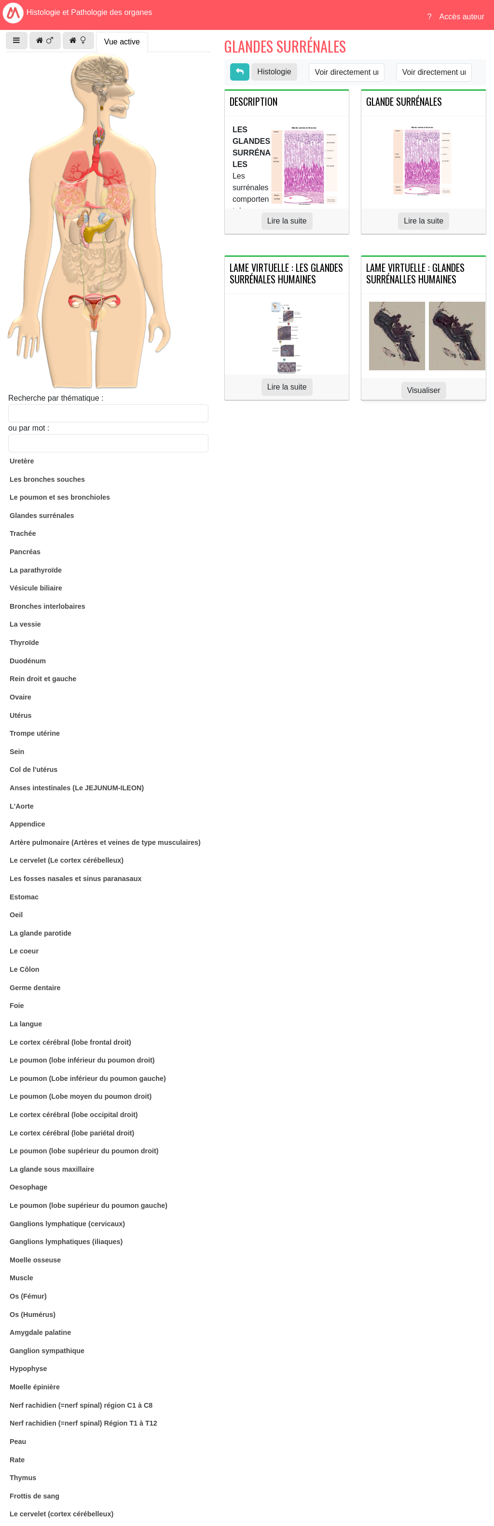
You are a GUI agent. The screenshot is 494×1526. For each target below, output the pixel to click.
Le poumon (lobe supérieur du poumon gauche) (88, 1205)
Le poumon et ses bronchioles (60, 497)
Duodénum (28, 661)
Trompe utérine (35, 733)
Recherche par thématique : (55, 398)
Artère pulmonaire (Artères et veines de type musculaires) (105, 842)
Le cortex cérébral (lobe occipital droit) (74, 1115)
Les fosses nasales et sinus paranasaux (76, 878)
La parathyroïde (36, 570)
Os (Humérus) (32, 1314)
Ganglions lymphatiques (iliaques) (66, 1242)
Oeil (16, 915)
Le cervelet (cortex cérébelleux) (61, 1514)
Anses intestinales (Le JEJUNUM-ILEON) (77, 788)
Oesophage (28, 1187)
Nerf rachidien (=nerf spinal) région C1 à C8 (81, 1405)
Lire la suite (287, 221)
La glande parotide (40, 933)
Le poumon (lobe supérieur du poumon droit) (84, 1151)
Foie (17, 1005)
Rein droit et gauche (43, 679)
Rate (17, 1460)
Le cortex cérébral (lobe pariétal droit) (72, 1133)
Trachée (23, 533)
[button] (16, 40)
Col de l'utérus (33, 769)
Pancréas (25, 552)
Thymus (23, 1478)
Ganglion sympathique (47, 1351)
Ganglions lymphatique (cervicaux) (67, 1224)
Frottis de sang (34, 1496)
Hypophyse (28, 1368)
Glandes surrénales (42, 515)
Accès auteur (461, 17)
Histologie (274, 72)
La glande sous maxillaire (52, 1169)
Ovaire (20, 697)
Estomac (24, 897)
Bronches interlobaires (47, 606)
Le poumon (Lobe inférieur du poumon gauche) (88, 1078)
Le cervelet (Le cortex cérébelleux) (67, 860)
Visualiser (423, 390)
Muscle (21, 1278)
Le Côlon (25, 969)
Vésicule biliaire (36, 588)
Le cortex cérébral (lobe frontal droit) (70, 1042)
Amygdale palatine (40, 1332)
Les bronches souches (47, 479)
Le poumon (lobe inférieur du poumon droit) (82, 1060)
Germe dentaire (35, 988)
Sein (17, 752)
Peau (18, 1441)
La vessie (25, 624)
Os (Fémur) (28, 1296)
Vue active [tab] (122, 42)
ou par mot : (28, 428)
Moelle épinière (35, 1387)
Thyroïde (24, 642)
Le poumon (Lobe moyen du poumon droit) (80, 1096)
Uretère (22, 461)
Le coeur (24, 951)
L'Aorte (22, 806)
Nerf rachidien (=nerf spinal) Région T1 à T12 (83, 1423)
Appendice (27, 824)
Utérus (21, 715)
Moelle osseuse (35, 1260)
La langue (26, 1024)
